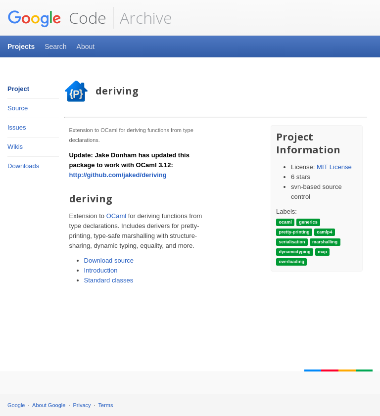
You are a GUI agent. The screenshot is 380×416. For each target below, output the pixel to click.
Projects (21, 46)
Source (17, 108)
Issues (16, 127)
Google (16, 405)
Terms (105, 405)
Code (56, 18)
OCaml (116, 216)
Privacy (82, 405)
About (86, 46)
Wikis (15, 146)
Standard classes (109, 280)
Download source (109, 260)
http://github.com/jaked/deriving (118, 175)
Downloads (23, 166)
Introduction (101, 270)
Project (18, 88)
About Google (48, 405)
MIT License (334, 167)
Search (55, 46)
